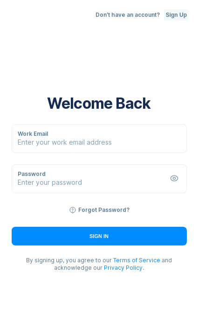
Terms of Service (136, 260)
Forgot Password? (104, 209)
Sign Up (176, 15)
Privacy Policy (123, 267)
